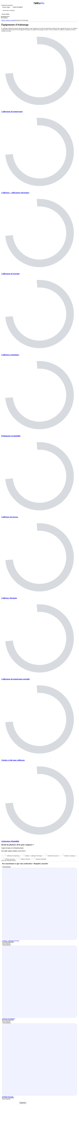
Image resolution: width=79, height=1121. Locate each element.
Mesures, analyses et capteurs (8, 20)
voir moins (8, 31)
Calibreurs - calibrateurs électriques (10, 940)
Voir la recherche (6, 866)
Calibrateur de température (8, 1018)
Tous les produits (5, 14)
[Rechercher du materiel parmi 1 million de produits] (17, 10)
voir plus (3, 31)
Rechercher (23, 1102)
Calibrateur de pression (7, 1096)
